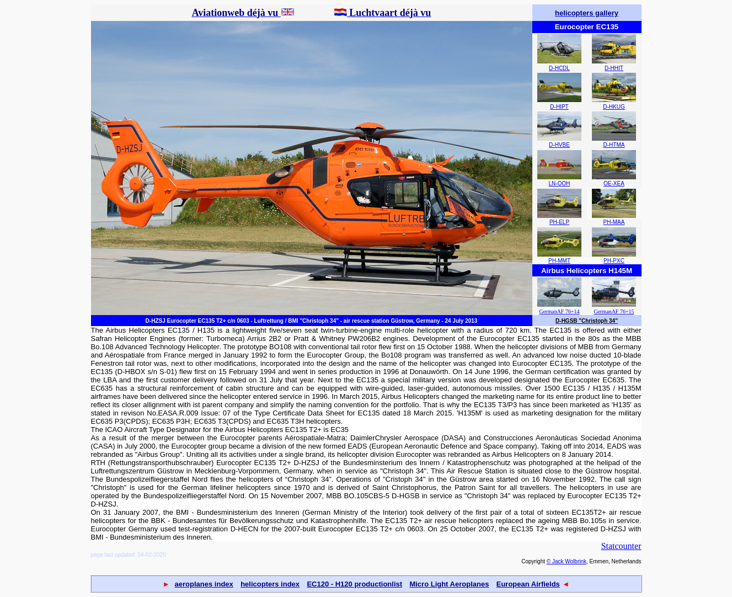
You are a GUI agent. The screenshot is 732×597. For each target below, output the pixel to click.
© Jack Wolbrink (566, 561)
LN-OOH (559, 183)
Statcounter (621, 546)
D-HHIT (614, 68)
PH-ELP (559, 222)
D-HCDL (559, 68)
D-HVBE (559, 145)
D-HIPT (559, 107)
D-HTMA (614, 145)
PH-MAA (614, 222)
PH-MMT (559, 261)
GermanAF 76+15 (614, 311)
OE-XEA (613, 183)
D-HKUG (613, 107)
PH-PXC (613, 261)
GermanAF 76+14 (559, 311)
